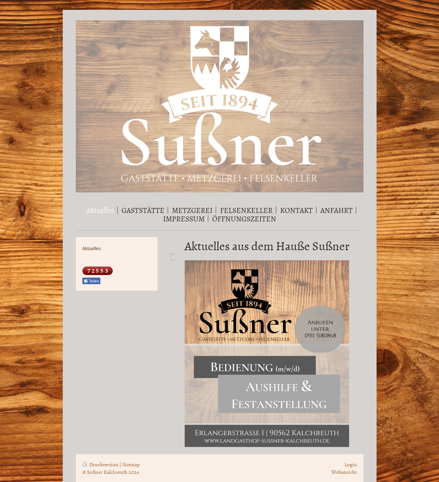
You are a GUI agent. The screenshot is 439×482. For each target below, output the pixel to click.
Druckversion (100, 464)
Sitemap (131, 464)
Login (351, 464)
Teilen (91, 281)
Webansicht (344, 472)
